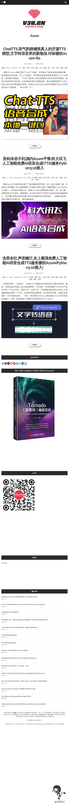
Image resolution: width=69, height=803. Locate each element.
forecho (6, 714)
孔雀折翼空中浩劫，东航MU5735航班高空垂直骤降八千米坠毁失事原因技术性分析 (24, 620)
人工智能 (34, 178)
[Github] (61, 802)
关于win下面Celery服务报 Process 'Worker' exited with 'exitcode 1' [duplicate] (23, 604)
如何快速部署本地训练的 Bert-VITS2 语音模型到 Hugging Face (19, 658)
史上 (39, 277)
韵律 (61, 68)
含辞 (48, 277)
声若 (52, 277)
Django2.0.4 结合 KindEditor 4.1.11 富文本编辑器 (14, 650)
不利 (28, 178)
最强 (30, 279)
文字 (40, 68)
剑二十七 (42, 712)
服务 (60, 178)
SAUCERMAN (24, 714)
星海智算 (49, 712)
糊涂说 (51, 716)
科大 (32, 180)
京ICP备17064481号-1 (34, 720)
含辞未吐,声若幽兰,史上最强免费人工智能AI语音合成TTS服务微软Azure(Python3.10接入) (34, 263)
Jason (62, 712)
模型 (44, 68)
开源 (32, 68)
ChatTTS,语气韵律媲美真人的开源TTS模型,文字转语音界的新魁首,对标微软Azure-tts (34, 53)
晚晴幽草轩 (42, 714)
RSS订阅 (20, 712)
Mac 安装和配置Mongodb (8, 642)
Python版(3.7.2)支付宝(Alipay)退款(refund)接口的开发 (16, 696)
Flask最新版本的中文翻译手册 (9, 612)
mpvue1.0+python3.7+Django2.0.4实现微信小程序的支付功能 (18, 689)
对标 (28, 68)
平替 (52, 178)
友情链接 (27, 712)
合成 (44, 178)
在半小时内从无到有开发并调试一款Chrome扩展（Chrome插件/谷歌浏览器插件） (24, 681)
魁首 (65, 68)
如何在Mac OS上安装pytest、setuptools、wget (14, 666)
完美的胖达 (15, 714)
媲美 (23, 68)
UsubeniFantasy (41, 716)
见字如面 (55, 712)
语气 (53, 68)
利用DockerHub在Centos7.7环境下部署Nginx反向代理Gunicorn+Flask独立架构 (23, 704)
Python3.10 (18, 178)
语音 (57, 68)
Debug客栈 (34, 714)
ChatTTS (14, 68)
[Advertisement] (34, 458)
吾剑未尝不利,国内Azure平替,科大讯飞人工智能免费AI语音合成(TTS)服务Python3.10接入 (34, 163)
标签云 (34, 557)
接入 (56, 178)
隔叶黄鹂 (50, 714)
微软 (36, 68)
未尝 (65, 178)
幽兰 (56, 277)
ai (7, 178)
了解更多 (34, 146)
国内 (48, 178)
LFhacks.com (60, 714)
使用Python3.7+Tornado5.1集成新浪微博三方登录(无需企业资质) (19, 597)
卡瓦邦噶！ (34, 712)
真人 (49, 68)
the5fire (19, 716)
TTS (19, 68)
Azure (8, 68)
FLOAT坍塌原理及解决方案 (9, 635)
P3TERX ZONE (29, 716)
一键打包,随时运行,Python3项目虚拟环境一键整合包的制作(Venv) (19, 627)
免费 (39, 178)
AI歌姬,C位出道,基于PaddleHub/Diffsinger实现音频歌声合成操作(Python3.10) (23, 673)
